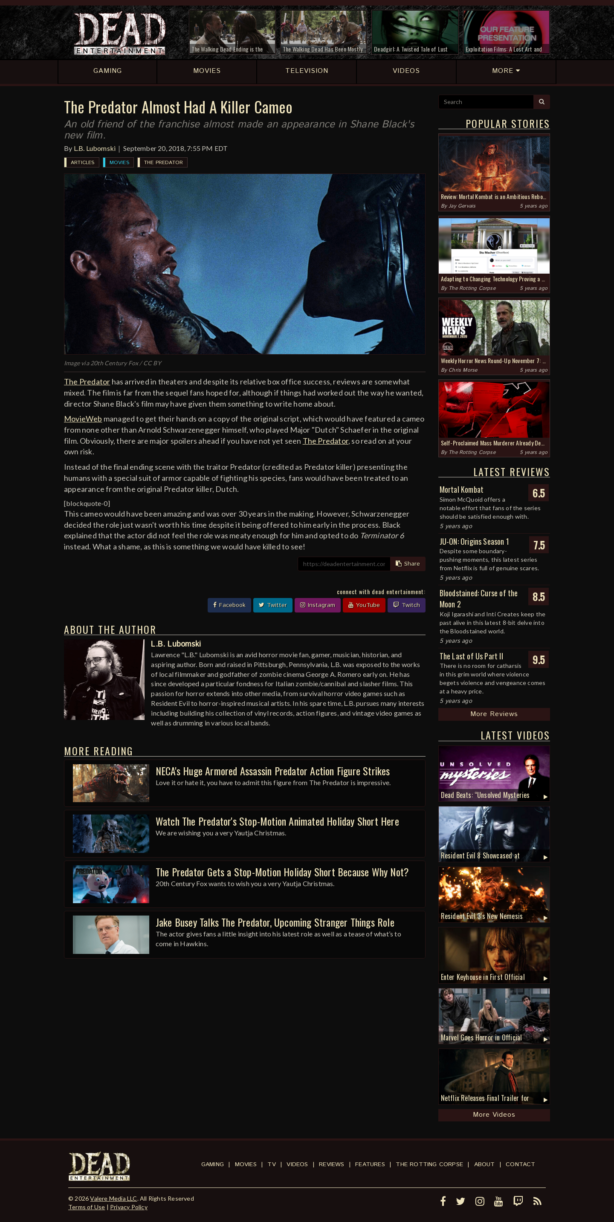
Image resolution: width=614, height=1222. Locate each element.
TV (271, 1164)
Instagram (317, 605)
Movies (119, 162)
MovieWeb (83, 418)
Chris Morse (463, 370)
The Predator (163, 162)
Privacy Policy (129, 1206)
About (484, 1164)
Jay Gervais (462, 206)
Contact (520, 1164)
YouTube (364, 605)
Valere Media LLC (113, 1198)
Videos (297, 1164)
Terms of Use (86, 1206)
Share (408, 564)
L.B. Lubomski (95, 148)
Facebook (229, 605)
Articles (83, 162)
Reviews (331, 1164)
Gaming (212, 1164)
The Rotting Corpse (472, 288)
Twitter (273, 605)
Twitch (406, 605)
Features (370, 1164)
